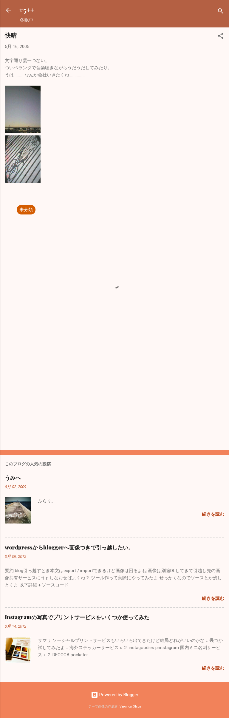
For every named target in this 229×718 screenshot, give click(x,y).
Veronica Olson (130, 706)
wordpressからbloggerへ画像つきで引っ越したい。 (69, 547)
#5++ (26, 10)
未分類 (26, 209)
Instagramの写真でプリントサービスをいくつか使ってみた (77, 617)
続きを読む (213, 514)
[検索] (220, 12)
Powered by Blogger (114, 694)
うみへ (13, 477)
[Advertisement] (114, 399)
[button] (220, 36)
